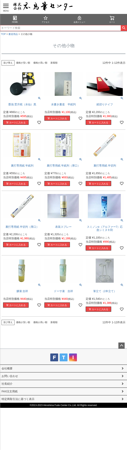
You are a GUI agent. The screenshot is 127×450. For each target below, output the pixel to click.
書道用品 (13, 34)
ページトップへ (121, 346)
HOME (15, 19)
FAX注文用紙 (10, 391)
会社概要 (7, 368)
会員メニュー (79, 19)
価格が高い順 (40, 62)
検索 (124, 28)
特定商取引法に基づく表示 (18, 399)
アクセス (46, 19)
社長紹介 (7, 383)
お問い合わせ (10, 376)
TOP (3, 34)
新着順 (54, 62)
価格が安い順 (23, 62)
